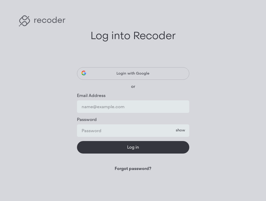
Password (87, 119)
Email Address (91, 95)
